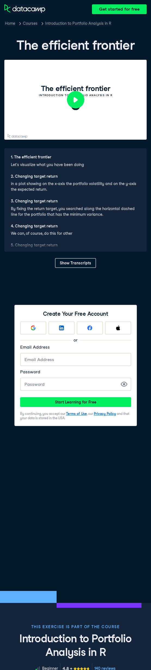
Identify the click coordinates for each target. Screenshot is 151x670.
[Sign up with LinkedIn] (61, 327)
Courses (30, 23)
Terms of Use (76, 414)
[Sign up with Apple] (118, 327)
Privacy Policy (105, 414)
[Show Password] (124, 384)
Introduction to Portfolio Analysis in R (78, 23)
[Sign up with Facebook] (90, 327)
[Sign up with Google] (33, 327)
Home (10, 23)
